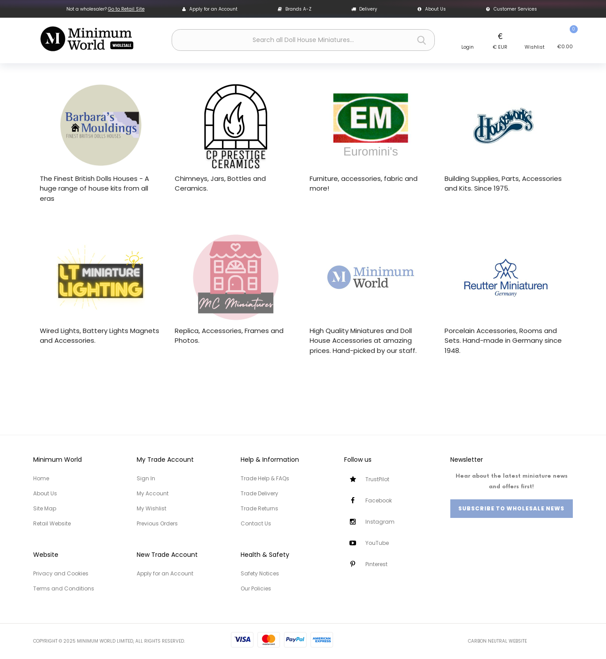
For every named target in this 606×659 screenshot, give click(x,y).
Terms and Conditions (63, 588)
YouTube (377, 543)
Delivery (364, 9)
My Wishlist (151, 508)
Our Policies (256, 588)
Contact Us (256, 523)
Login (467, 46)
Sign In (146, 478)
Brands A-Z (294, 9)
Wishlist (535, 46)
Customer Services (511, 9)
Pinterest (376, 564)
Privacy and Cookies (60, 573)
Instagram (380, 521)
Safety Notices (260, 573)
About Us (432, 9)
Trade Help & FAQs (265, 478)
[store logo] (86, 39)
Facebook (378, 500)
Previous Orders (157, 523)
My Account (153, 493)
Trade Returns (259, 508)
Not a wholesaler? (105, 9)
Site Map (44, 508)
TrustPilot (377, 479)
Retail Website (52, 523)
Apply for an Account (210, 9)
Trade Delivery (259, 493)
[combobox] (303, 40)
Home (41, 478)
